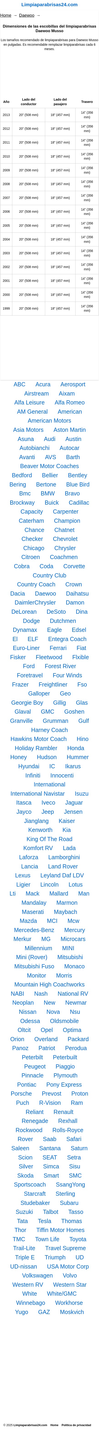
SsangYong (70, 1184)
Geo (65, 693)
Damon (75, 602)
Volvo (70, 1275)
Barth (73, 457)
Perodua (76, 1048)
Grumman (55, 721)
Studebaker (35, 1203)
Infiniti (32, 775)
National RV (73, 993)
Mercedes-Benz (34, 930)
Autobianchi (35, 448)
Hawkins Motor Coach (38, 739)
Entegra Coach (67, 639)
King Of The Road (49, 839)
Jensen (73, 811)
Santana (50, 1148)
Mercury (74, 930)
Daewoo (26, 15)
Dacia (17, 593)
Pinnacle (32, 1075)
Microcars (73, 939)
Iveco (48, 802)
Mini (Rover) (31, 957)
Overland (45, 1039)
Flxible (80, 657)
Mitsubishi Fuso (34, 966)
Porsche (21, 1093)
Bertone (46, 484)
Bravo (72, 493)
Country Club (49, 575)
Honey (18, 757)
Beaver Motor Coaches (49, 466)
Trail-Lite (24, 1248)
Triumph (55, 1257)
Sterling (65, 1193)
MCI (52, 921)
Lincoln (49, 884)
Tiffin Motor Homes (60, 1230)
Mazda (28, 921)
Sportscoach (30, 1184)
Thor (20, 1230)
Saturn (79, 1148)
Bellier (50, 475)
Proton (79, 1093)
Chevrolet (65, 539)
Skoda (25, 1175)
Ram (77, 1102)
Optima (72, 1030)
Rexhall (67, 1121)
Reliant (34, 1112)
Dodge (31, 621)
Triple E (25, 1257)
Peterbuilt (65, 1057)
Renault (63, 1112)
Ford (29, 666)
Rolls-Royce (67, 1130)
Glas (82, 702)
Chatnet (64, 530)
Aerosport (72, 384)
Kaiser (67, 821)
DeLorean (24, 611)
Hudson (47, 757)
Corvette (74, 566)
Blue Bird (77, 484)
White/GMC (62, 1293)
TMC (19, 1239)
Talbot (50, 1212)
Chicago (33, 548)
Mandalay (33, 902)
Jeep (48, 811)
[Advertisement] (49, 74)
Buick (52, 502)
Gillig (59, 702)
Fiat (81, 648)
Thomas (71, 1221)
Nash (41, 993)
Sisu (74, 1166)
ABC (20, 384)
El (15, 639)
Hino (83, 739)
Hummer (78, 757)
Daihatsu (77, 593)
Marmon (66, 902)
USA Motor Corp (68, 1266)
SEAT (49, 1157)
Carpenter (65, 511)
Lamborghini (64, 857)
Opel (47, 1030)
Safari (73, 1139)
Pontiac (26, 1084)
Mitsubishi (70, 957)
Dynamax (25, 630)
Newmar (76, 1002)
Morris (64, 975)
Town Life (47, 1239)
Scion (25, 1157)
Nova (53, 1012)
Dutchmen (63, 621)
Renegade (35, 1121)
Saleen (20, 1148)
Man (83, 893)
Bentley (77, 475)
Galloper (39, 693)
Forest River (60, 666)
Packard (78, 1039)
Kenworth (40, 830)
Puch (22, 1102)
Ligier (23, 884)
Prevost (51, 1093)
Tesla (44, 1221)
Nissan (27, 1012)
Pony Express (64, 1084)
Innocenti (62, 775)
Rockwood (29, 1130)
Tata (22, 1221)
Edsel (79, 630)
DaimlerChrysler (35, 602)
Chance (34, 530)
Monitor (36, 975)
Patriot (47, 1048)
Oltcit (24, 1030)
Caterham (31, 520)
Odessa (30, 1021)
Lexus (22, 875)
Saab (49, 1139)
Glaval (23, 711)
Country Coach (36, 584)
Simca (51, 1166)
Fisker (18, 657)
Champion (67, 520)
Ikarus (73, 766)
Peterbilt (32, 1057)
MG (46, 939)
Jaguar (74, 802)
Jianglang (36, 821)
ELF (33, 639)
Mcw (73, 921)
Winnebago (30, 1303)
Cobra (22, 566)
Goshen (74, 711)
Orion (17, 1039)
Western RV (27, 1284)
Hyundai (28, 766)
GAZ (44, 1312)
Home (5, 15)
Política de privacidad (76, 1425)
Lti (13, 893)
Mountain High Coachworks (49, 984)
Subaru (69, 1203)
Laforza (28, 857)
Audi (49, 439)
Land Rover (63, 866)
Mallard (59, 893)
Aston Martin (70, 430)
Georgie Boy (27, 702)
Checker (32, 539)
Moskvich (72, 1312)
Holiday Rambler (36, 748)
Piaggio (65, 1066)
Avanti (27, 457)
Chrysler (65, 548)
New (49, 1002)
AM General (32, 411)
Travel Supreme (65, 1248)
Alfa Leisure (29, 402)
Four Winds (67, 675)
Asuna (26, 439)
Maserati (33, 912)
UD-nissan (23, 1266)
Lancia (29, 866)
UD (80, 1257)
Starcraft (35, 1193)
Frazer (20, 684)
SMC (75, 1175)
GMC (47, 711)
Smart (51, 1175)
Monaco (74, 966)
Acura (42, 384)
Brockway (22, 502)
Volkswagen (37, 1275)
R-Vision (50, 1102)
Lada (69, 848)
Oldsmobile (64, 1021)
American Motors (49, 420)
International (49, 784)
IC (52, 766)
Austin (73, 439)
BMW (48, 493)
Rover (25, 1139)
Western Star (70, 1284)
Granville (21, 721)
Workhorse (69, 1303)
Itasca (23, 802)
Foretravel (30, 675)
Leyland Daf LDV (62, 875)
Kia (67, 830)
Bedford (22, 475)
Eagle (54, 630)
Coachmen (64, 557)
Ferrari (58, 648)
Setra (74, 1157)
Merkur (22, 939)
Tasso (75, 1212)
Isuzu (82, 793)
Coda (46, 566)
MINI (68, 948)
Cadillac (79, 502)
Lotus (76, 884)
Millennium (38, 948)
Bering (17, 484)
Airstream (36, 393)
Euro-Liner (26, 648)
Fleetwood (49, 657)
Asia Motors (28, 430)
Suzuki (24, 1212)
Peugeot (35, 1066)
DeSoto (56, 611)
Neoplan (23, 1002)
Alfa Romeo (70, 402)
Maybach (65, 912)
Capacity (32, 511)
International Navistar (37, 793)
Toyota (77, 1239)
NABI (17, 993)
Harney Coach (49, 730)
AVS (50, 457)
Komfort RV (38, 848)
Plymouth (66, 1075)
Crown (73, 584)
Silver (26, 1166)
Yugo (21, 1312)
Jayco (23, 811)
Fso (82, 684)
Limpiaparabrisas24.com (49, 4)
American (70, 411)
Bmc (25, 493)
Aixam (67, 393)
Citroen (30, 557)
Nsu (75, 1012)
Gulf (83, 721)
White (29, 1293)
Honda (75, 748)
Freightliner (53, 684)
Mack (32, 893)
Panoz (20, 1048)
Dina (82, 611)
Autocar (69, 448)
